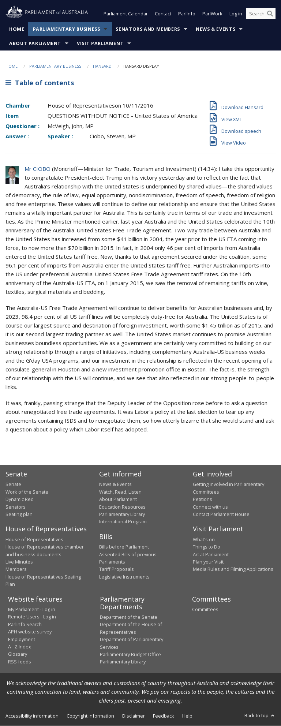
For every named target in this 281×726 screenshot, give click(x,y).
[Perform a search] (270, 13)
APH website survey (30, 632)
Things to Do (206, 547)
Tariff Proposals (116, 569)
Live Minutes (19, 561)
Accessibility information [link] (32, 715)
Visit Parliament (100, 43)
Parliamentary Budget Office (130, 654)
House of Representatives (34, 539)
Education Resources (122, 507)
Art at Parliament (211, 554)
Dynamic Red (19, 499)
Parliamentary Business (66, 29)
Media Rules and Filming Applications (233, 569)
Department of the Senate (128, 617)
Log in (235, 14)
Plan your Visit (208, 561)
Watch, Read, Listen (120, 492)
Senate (13, 484)
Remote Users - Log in (32, 617)
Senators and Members (148, 29)
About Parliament (35, 43)
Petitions (202, 499)
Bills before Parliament (124, 547)
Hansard (102, 66)
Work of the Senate (26, 492)
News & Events (215, 29)
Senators (15, 507)
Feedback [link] (163, 715)
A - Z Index (19, 646)
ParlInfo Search (25, 624)
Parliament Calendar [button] (126, 14)
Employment (21, 639)
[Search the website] (261, 13)
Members (16, 569)
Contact (163, 14)
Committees (205, 609)
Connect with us (210, 507)
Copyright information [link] (90, 715)
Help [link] (187, 715)
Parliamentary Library (122, 514)
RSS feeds (19, 661)
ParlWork (212, 14)
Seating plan (19, 514)
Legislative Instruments (124, 576)
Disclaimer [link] (133, 715)
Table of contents (39, 83)
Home (17, 29)
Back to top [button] (260, 715)
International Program (123, 522)
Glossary (17, 654)
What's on (204, 539)
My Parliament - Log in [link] (31, 609)
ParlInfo (186, 14)
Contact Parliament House (221, 514)
